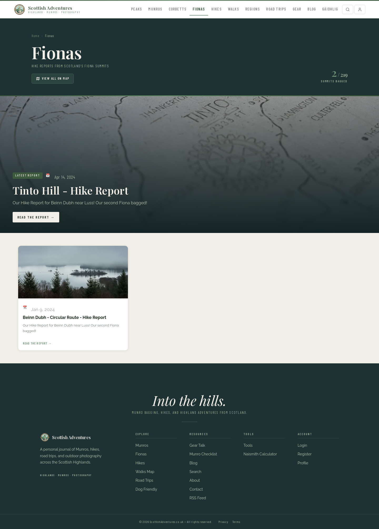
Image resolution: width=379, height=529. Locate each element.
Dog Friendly (146, 489)
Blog (311, 9)
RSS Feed (198, 498)
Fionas (199, 9)
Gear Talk (197, 445)
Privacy (223, 521)
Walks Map (145, 472)
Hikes (216, 9)
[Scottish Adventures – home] (47, 9)
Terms (236, 521)
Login (302, 445)
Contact (196, 489)
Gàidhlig (330, 9)
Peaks (136, 9)
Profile (303, 463)
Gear (297, 9)
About (195, 480)
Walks (233, 9)
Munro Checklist (203, 454)
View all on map (52, 78)
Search (195, 472)
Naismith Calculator (260, 454)
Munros (155, 9)
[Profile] (359, 9)
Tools (247, 445)
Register (305, 454)
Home (35, 36)
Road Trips (276, 9)
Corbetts (178, 9)
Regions (252, 9)
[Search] (347, 9)
